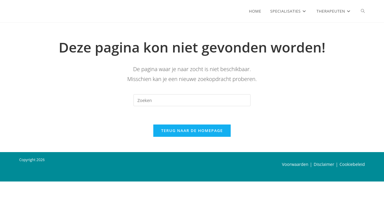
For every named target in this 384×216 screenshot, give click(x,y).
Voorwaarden (295, 199)
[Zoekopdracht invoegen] (192, 100)
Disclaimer (324, 199)
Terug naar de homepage (192, 130)
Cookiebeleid (352, 199)
